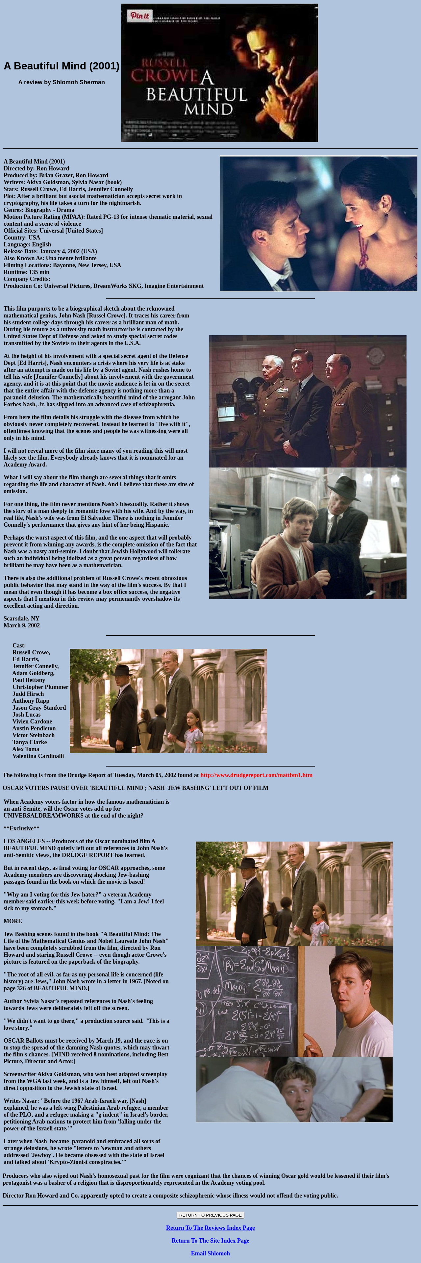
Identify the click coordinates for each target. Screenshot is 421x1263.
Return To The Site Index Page (210, 1240)
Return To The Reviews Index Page (210, 1228)
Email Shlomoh (210, 1253)
